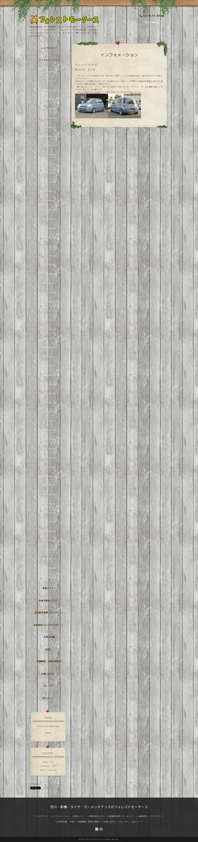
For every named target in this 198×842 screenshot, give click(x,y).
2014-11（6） (49, 540)
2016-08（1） (49, 357)
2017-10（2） (49, 265)
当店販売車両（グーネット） (49, 612)
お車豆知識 (49, 636)
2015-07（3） (49, 467)
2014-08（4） (49, 568)
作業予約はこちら (48, 600)
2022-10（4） (49, 90)
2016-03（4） (49, 393)
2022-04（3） (49, 145)
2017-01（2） (49, 311)
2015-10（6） (49, 439)
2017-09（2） (49, 274)
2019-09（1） (49, 191)
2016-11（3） (49, 329)
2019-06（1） (49, 200)
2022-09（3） (49, 99)
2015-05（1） (49, 485)
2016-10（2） (49, 338)
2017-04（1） (49, 292)
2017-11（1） (49, 256)
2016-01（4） (49, 412)
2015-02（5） (49, 513)
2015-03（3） (49, 504)
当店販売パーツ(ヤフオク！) (47, 624)
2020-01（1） (49, 173)
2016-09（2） (49, 347)
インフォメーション (49, 60)
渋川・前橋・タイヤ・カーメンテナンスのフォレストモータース (99, 807)
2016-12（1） (49, 320)
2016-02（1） (49, 403)
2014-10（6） (49, 549)
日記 (48, 649)
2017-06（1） (49, 283)
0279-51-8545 (152, 16)
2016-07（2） (49, 366)
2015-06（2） (49, 476)
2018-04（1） (49, 228)
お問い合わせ (48, 673)
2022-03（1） (49, 155)
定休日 (48, 733)
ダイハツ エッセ (85, 69)
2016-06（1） (49, 375)
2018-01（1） (49, 237)
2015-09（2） (49, 448)
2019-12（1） (49, 182)
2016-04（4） (49, 384)
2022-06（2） (49, 127)
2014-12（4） (49, 531)
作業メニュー (49, 588)
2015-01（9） (49, 522)
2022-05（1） (49, 136)
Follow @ (34, 784)
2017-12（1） (49, 246)
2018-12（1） (49, 219)
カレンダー (49, 685)
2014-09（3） (49, 559)
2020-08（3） (49, 164)
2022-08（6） (49, 109)
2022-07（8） (49, 118)
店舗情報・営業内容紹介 (49, 661)
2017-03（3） (49, 301)
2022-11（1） (49, 81)
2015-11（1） (49, 430)
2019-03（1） (49, 210)
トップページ (48, 48)
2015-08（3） (49, 458)
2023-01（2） (49, 72)
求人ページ (48, 698)
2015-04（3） (49, 494)
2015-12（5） (49, 421)
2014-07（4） (49, 577)
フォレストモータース (93, 839)
